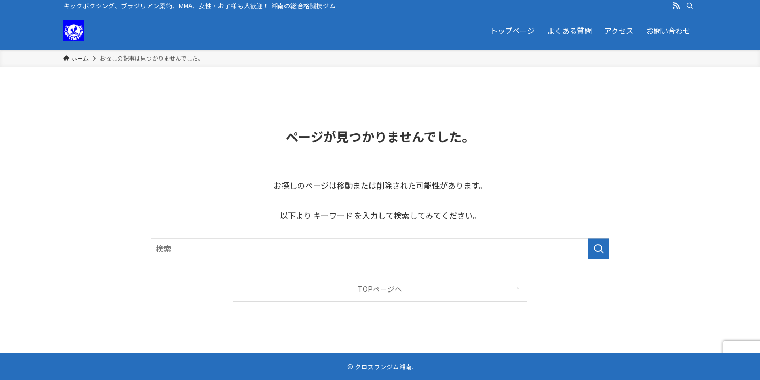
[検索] (690, 6)
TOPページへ (380, 289)
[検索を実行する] (598, 248)
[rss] (676, 6)
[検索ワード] (380, 248)
